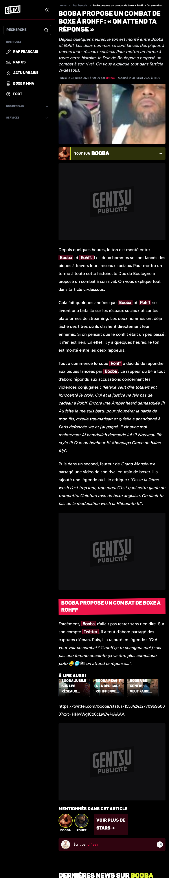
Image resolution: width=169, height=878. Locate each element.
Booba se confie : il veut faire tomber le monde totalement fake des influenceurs (142, 686)
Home (62, 5)
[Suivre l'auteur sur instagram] (160, 844)
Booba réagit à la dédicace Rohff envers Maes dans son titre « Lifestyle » (108, 686)
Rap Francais (80, 5)
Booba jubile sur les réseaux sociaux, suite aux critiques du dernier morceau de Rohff (73, 686)
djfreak (111, 78)
